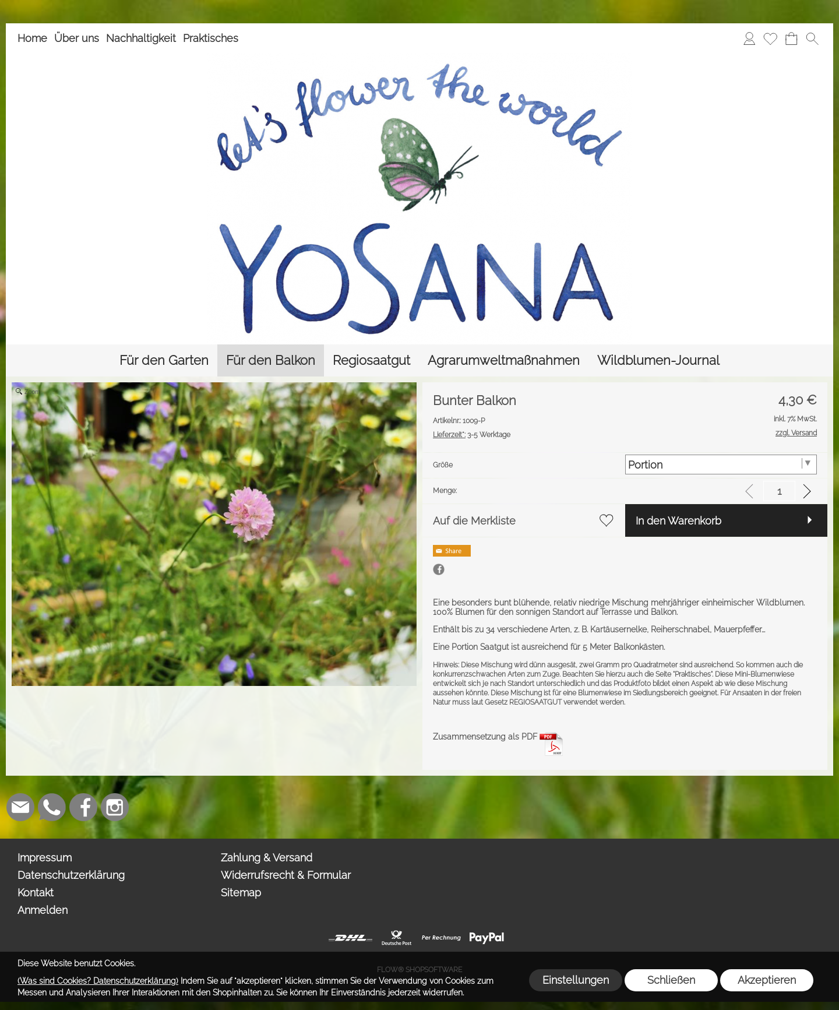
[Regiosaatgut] (371, 360)
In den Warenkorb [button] (678, 521)
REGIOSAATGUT (535, 702)
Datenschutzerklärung (71, 875)
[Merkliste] (770, 38)
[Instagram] (114, 807)
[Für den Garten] (164, 360)
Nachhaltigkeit (141, 38)
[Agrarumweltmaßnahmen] (503, 360)
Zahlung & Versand (266, 857)
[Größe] (721, 464)
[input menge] (779, 491)
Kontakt (35, 892)
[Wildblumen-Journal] (658, 360)
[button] (812, 38)
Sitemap (241, 892)
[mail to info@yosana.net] (20, 807)
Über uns (76, 38)
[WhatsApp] (51, 807)
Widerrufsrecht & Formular (286, 875)
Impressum (44, 857)
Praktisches (210, 38)
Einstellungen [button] (575, 980)
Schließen (671, 980)
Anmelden (42, 910)
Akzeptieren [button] (767, 980)
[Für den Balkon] (270, 360)
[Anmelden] (749, 38)
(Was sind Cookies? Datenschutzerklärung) (97, 981)
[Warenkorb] (791, 38)
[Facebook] (83, 807)
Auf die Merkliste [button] (474, 521)
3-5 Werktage (471, 435)
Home (32, 38)
